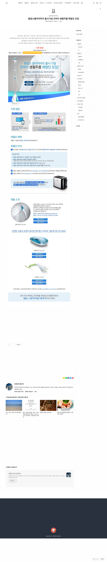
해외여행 (80, 110)
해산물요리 (80, 59)
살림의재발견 (81, 116)
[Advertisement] (40, 324)
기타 (79, 63)
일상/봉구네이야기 (53, 15)
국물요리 (20, 3)
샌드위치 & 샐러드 (58, 3)
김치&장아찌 (81, 72)
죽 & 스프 (80, 88)
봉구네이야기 (81, 120)
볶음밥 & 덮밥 (81, 82)
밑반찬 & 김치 (34, 3)
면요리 (79, 85)
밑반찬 (79, 69)
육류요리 (80, 56)
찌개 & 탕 (80, 47)
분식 (79, 91)
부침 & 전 (42, 3)
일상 (82, 3)
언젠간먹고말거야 (49, 21)
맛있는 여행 (76, 3)
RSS (36, 391)
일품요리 (26, 3)
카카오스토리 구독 (18, 391)
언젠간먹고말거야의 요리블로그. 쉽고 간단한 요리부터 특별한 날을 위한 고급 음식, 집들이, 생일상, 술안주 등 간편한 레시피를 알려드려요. (37, 476)
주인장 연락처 (79, 34)
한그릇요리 (49, 3)
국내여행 (80, 107)
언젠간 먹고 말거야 (15, 473)
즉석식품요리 (68, 3)
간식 (79, 94)
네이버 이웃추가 (29, 391)
